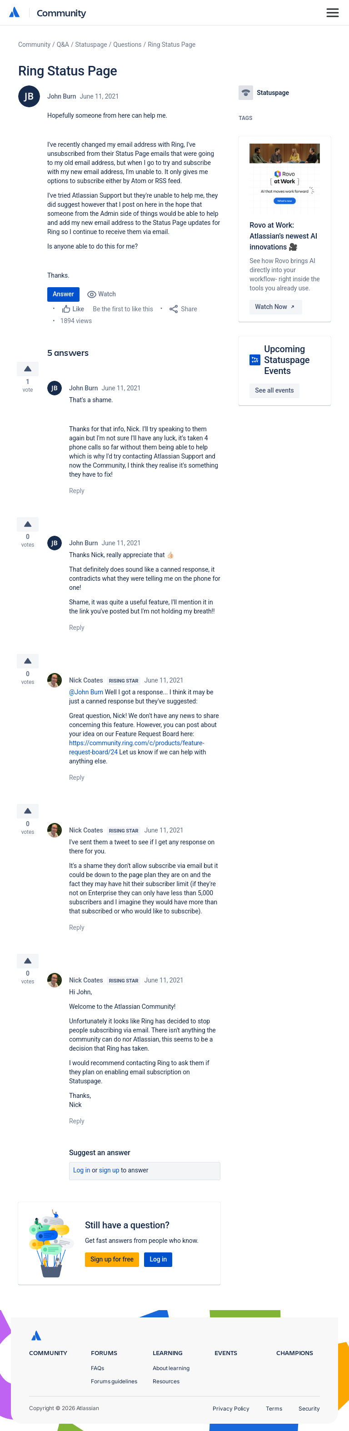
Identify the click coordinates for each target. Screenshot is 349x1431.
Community (61, 12)
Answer (63, 294)
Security (309, 1408)
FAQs (97, 1368)
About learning (171, 1368)
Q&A (63, 44)
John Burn (61, 96)
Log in (81, 1184)
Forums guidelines (114, 1381)
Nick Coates (86, 689)
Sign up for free (112, 1273)
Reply (77, 493)
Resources (166, 1381)
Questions (127, 44)
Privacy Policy (231, 1408)
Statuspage (91, 44)
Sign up (109, 1184)
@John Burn (86, 700)
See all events (274, 390)
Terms (274, 1408)
